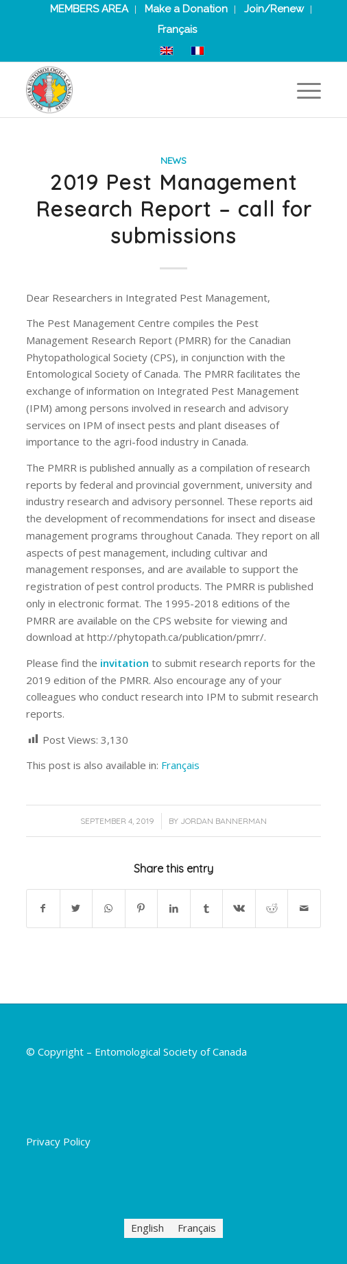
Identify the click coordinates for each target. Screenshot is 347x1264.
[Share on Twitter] (76, 908)
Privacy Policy (58, 1141)
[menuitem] (177, 29)
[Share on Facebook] (43, 908)
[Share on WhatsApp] (109, 908)
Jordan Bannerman (223, 821)
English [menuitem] (147, 1228)
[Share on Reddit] (272, 908)
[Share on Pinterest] (141, 908)
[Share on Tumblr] (207, 908)
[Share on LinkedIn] (174, 908)
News (173, 160)
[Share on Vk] (239, 908)
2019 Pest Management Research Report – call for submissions (174, 209)
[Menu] (302, 89)
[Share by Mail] (304, 908)
